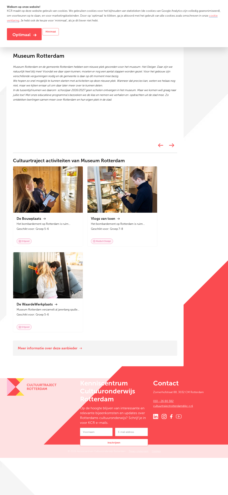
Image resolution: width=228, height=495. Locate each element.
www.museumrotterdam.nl (55, 109)
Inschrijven (114, 480)
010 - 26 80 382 (163, 438)
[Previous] (179, 277)
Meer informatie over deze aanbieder (69, 383)
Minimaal (50, 31)
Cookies (168, 489)
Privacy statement (151, 489)
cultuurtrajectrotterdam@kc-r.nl (173, 443)
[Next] (190, 277)
